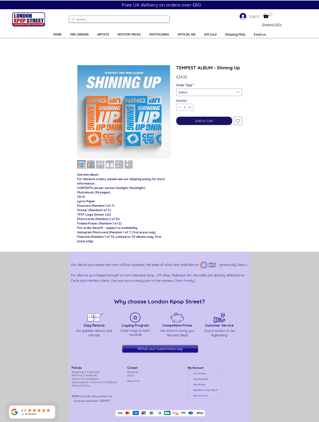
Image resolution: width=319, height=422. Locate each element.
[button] (268, 15)
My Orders (199, 373)
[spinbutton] (185, 107)
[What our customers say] (160, 348)
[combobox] (209, 92)
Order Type (185, 85)
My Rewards (200, 379)
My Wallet (199, 384)
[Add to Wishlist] (238, 121)
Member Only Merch (205, 390)
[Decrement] (179, 107)
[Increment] (190, 107)
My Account (200, 395)
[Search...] (119, 19)
